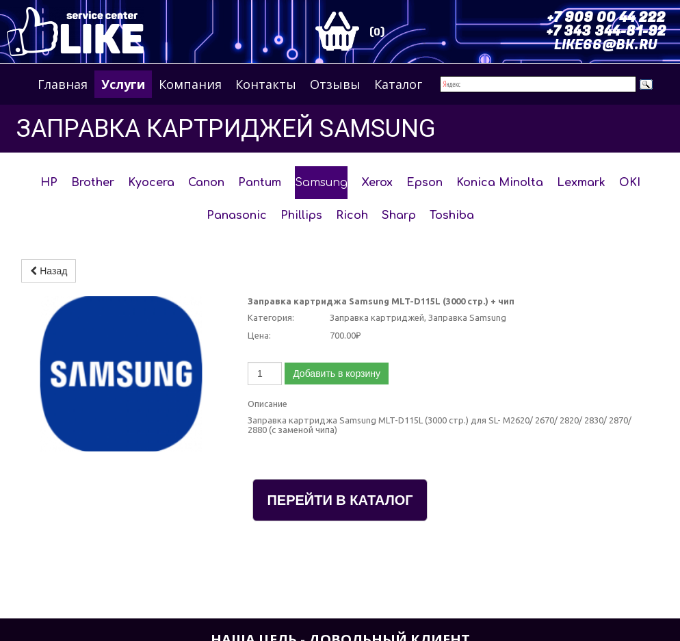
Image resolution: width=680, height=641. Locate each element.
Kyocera (151, 182)
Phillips (301, 215)
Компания (190, 84)
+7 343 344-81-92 (606, 31)
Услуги (123, 84)
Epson (424, 182)
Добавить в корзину (336, 373)
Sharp (399, 215)
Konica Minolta (499, 182)
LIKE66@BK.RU (605, 45)
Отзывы (335, 84)
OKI (629, 182)
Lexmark (581, 182)
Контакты (265, 84)
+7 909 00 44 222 (606, 17)
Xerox (377, 182)
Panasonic (237, 215)
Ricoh (352, 215)
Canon (206, 182)
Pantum (259, 182)
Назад (48, 270)
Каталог (398, 84)
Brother (92, 182)
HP (48, 182)
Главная (63, 84)
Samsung (321, 182)
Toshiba (452, 215)
